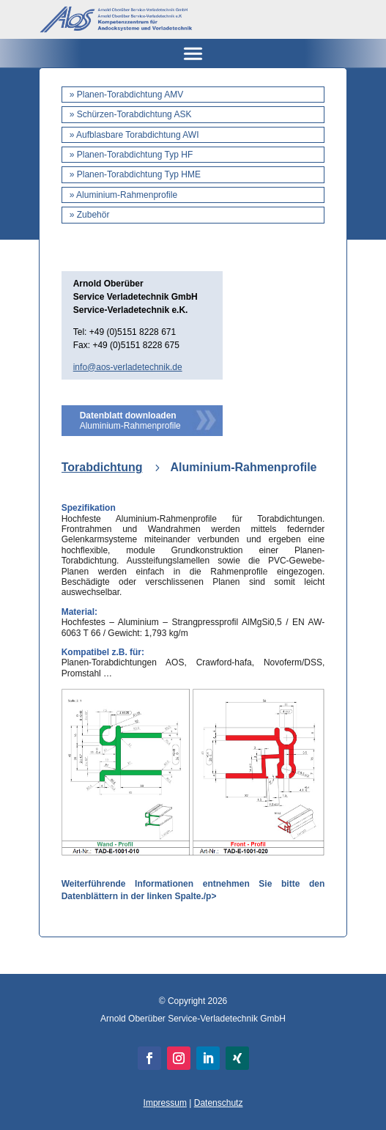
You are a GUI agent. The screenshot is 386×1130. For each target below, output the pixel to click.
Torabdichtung (102, 467)
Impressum (165, 1103)
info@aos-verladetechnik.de (127, 367)
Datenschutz (218, 1103)
